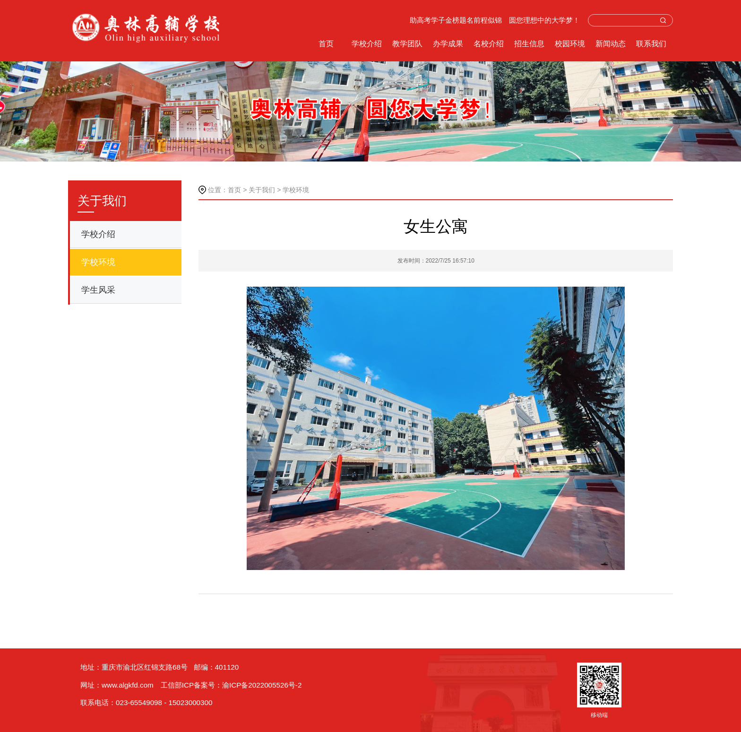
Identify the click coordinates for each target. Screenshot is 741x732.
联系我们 (651, 44)
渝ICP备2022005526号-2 (262, 685)
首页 (326, 44)
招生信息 (529, 44)
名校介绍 (489, 44)
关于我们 (262, 190)
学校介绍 (367, 44)
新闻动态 (610, 44)
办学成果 (448, 44)
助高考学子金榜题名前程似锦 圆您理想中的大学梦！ (495, 20)
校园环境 (570, 44)
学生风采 (98, 290)
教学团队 (407, 44)
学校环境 (98, 262)
